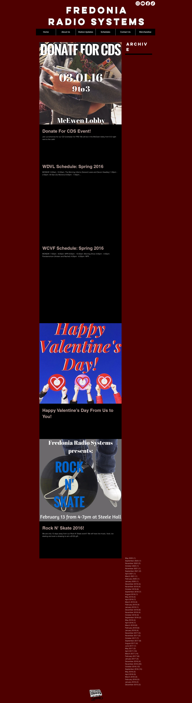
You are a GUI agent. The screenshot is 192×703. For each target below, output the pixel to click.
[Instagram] (138, 3)
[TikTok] (153, 3)
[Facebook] (148, 3)
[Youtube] (143, 3)
